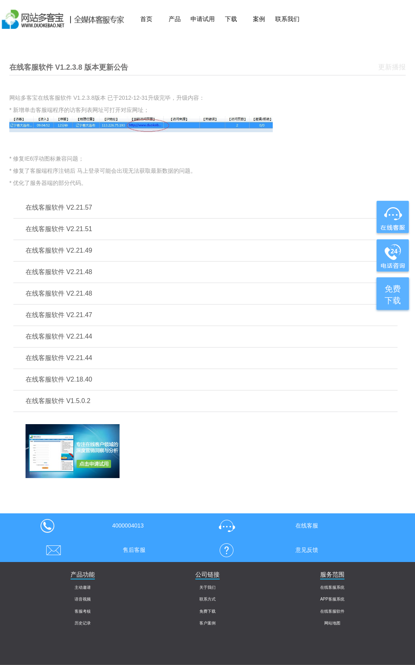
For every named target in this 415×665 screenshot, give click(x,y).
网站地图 (332, 623)
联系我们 (287, 18)
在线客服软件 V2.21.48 (59, 271)
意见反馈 (266, 550)
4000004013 (92, 525)
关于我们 (207, 587)
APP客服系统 (332, 599)
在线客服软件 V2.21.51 (59, 228)
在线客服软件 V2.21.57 (59, 207)
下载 (231, 18)
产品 (175, 18)
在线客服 (266, 525)
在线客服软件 (332, 611)
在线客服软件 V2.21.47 (59, 314)
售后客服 (93, 550)
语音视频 (83, 599)
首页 (146, 18)
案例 (259, 18)
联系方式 (207, 599)
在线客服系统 (332, 587)
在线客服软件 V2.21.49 (59, 250)
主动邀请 (83, 587)
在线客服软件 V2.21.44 (59, 336)
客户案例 (207, 623)
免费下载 (207, 611)
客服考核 (83, 611)
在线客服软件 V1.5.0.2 (58, 400)
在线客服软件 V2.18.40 (59, 379)
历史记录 (83, 623)
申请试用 (202, 18)
